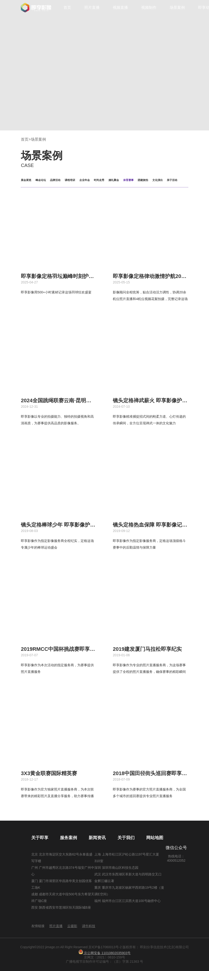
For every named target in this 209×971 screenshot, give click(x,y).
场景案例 (177, 7)
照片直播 (92, 7)
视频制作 (148, 7)
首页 (67, 7)
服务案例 (68, 837)
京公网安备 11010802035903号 (104, 953)
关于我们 (126, 837)
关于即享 (39, 837)
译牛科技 (88, 926)
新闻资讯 (97, 837)
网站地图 (154, 837)
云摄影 (72, 926)
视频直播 (120, 7)
